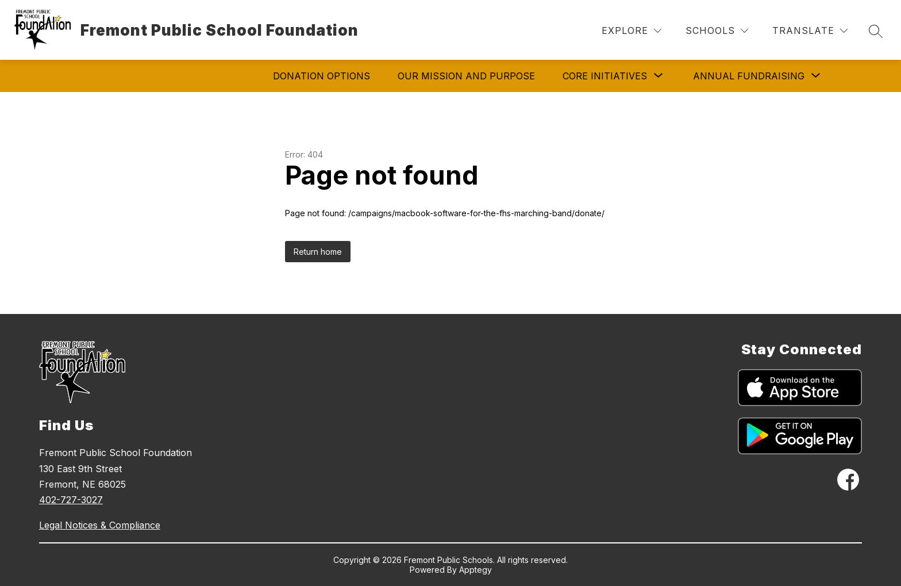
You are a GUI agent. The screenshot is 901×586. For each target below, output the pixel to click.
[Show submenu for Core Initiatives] (605, 76)
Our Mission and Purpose (466, 76)
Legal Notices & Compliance (99, 525)
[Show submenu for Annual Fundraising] (748, 76)
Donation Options (321, 76)
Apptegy (475, 569)
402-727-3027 (71, 499)
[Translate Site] (809, 31)
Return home (318, 251)
